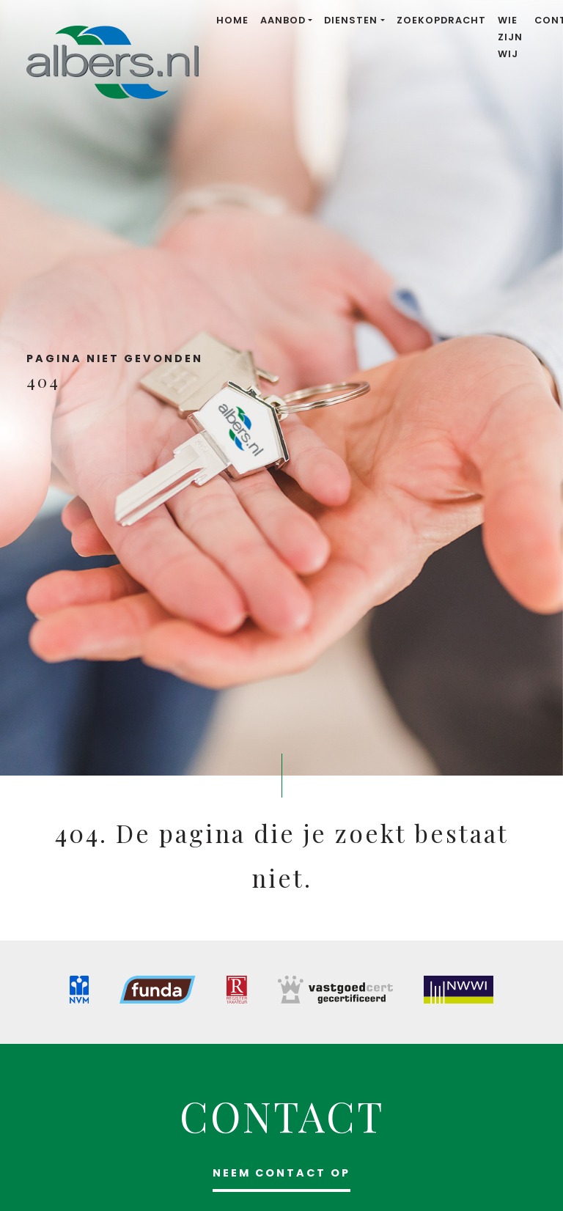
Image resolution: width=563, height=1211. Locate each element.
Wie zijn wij (510, 37)
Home (232, 20)
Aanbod (283, 20)
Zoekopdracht (441, 20)
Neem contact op (281, 1173)
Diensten (351, 20)
